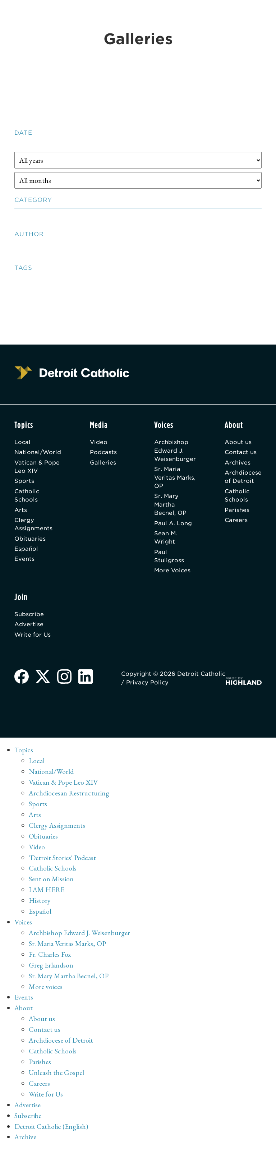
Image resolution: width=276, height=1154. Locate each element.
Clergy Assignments (33, 526)
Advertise (28, 627)
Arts (20, 511)
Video (100, 442)
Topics (23, 754)
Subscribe (29, 617)
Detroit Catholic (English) (51, 1130)
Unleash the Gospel (56, 1076)
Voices (23, 926)
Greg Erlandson (51, 969)
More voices (46, 990)
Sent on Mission (51, 883)
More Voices (171, 573)
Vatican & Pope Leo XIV (37, 467)
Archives (237, 463)
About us (237, 442)
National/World (38, 452)
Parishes (236, 511)
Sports (24, 482)
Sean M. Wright (164, 540)
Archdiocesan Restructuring (69, 797)
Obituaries (30, 540)
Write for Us (32, 637)
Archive (25, 1141)
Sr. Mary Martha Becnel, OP (169, 506)
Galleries (104, 463)
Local (22, 442)
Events (24, 561)
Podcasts (104, 452)
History (40, 904)
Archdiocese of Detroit (243, 477)
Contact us (240, 452)
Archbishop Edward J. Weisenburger (174, 451)
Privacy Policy (175, 686)
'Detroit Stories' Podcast (63, 861)
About (23, 1012)
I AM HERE (47, 894)
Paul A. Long (172, 525)
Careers (235, 521)
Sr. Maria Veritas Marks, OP (168, 478)
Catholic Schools (27, 496)
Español (26, 551)
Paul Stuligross (168, 558)
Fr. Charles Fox (50, 958)
